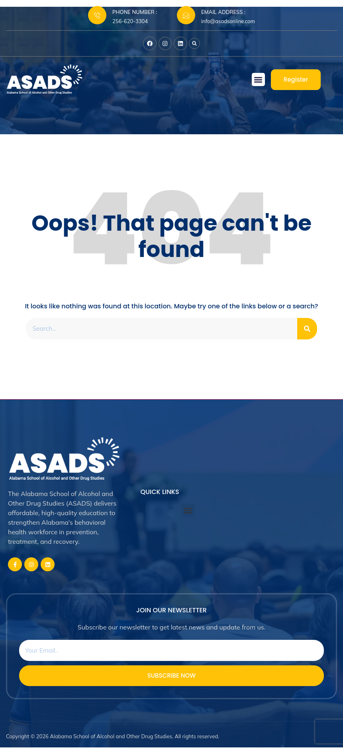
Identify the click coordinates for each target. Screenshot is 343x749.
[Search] (307, 329)
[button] (196, 44)
